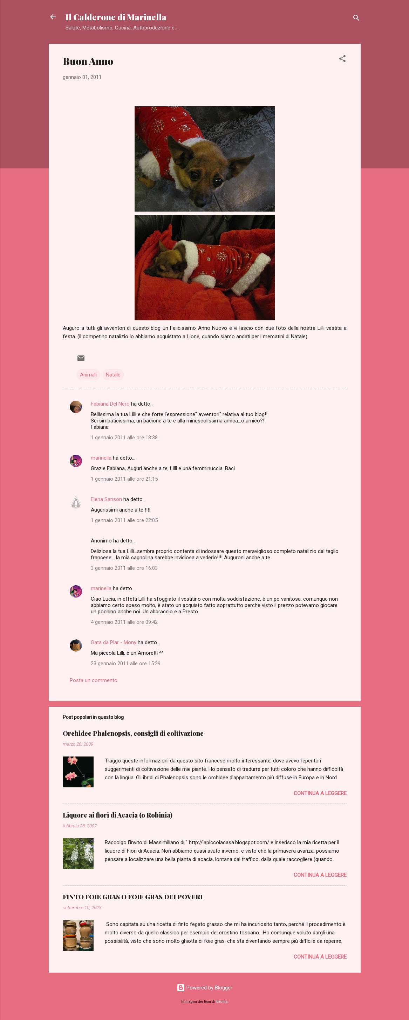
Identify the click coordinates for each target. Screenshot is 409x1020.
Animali (88, 375)
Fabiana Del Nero (110, 404)
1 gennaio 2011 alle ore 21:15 (124, 479)
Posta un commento (93, 680)
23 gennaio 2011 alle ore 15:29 (126, 663)
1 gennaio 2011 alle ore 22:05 (124, 520)
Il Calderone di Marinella (116, 16)
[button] (342, 59)
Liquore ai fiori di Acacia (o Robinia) (117, 815)
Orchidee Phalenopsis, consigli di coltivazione (133, 733)
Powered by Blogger (204, 988)
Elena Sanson (106, 499)
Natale (113, 375)
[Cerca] (356, 19)
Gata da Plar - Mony (113, 642)
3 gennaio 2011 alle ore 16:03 (124, 568)
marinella (101, 458)
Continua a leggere (320, 793)
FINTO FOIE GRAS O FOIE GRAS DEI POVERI (133, 897)
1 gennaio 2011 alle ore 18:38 (124, 437)
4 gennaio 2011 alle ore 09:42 (124, 622)
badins (222, 1001)
